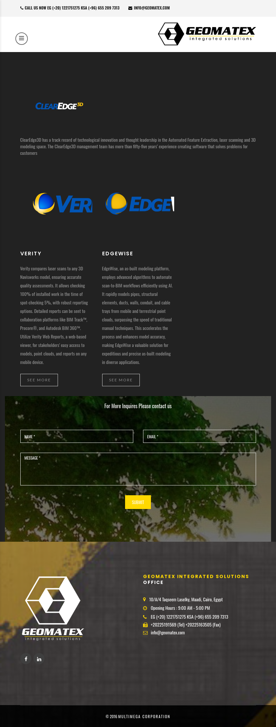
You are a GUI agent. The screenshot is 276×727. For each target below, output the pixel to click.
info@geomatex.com (149, 7)
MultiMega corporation (144, 716)
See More (39, 379)
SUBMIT (138, 502)
